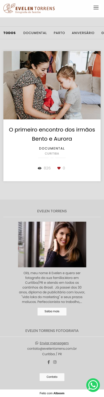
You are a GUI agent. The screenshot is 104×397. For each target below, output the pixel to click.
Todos (9, 32)
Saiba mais (52, 311)
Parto (59, 32)
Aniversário (83, 32)
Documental (35, 32)
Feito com (52, 393)
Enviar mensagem (54, 343)
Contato (52, 377)
